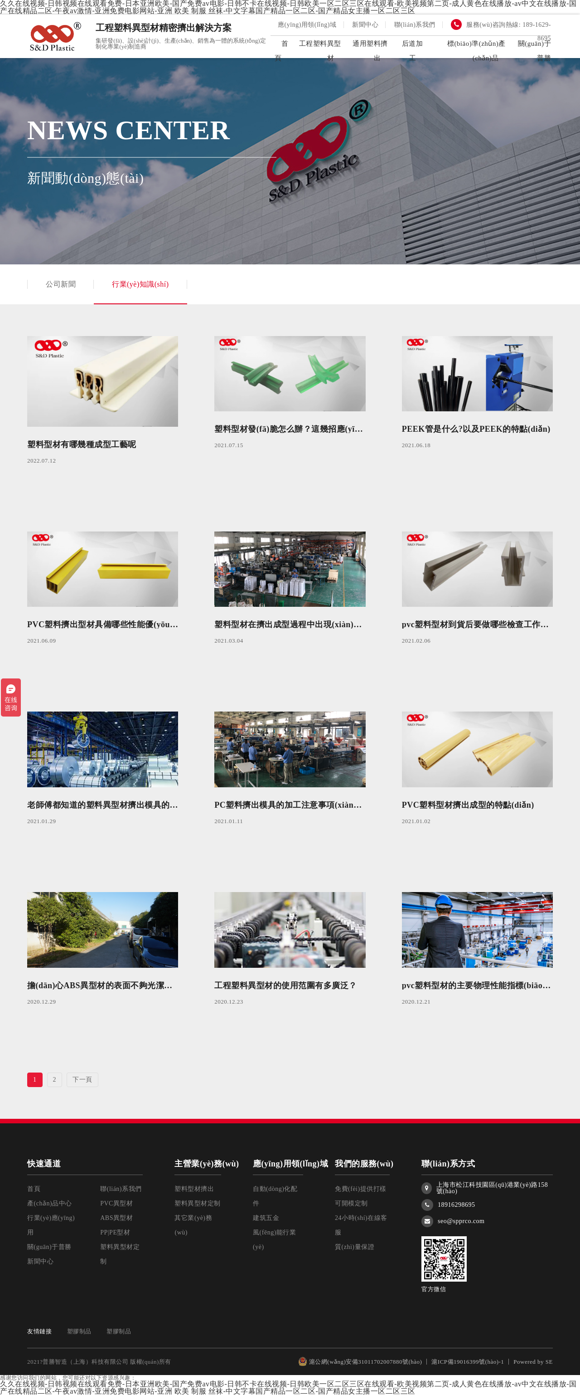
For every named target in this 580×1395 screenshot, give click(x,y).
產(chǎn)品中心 (49, 1203)
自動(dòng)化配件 (275, 1196)
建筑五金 (266, 1218)
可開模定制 (351, 1203)
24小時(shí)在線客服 (361, 1225)
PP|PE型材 (115, 1232)
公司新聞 (51, 284)
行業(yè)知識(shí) (140, 284)
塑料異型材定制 (120, 1254)
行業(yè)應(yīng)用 (51, 1225)
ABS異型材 (116, 1218)
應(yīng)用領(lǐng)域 (307, 24)
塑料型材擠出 (194, 1188)
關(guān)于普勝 (49, 1247)
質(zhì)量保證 (354, 1247)
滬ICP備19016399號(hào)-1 (467, 1362)
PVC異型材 (116, 1203)
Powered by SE (533, 1362)
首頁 (33, 1188)
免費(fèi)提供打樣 (361, 1188)
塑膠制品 (79, 1331)
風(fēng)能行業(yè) (274, 1239)
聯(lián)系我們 (414, 24)
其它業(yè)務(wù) (193, 1225)
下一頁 (82, 1079)
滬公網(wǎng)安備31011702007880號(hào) (360, 1361)
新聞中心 (365, 24)
